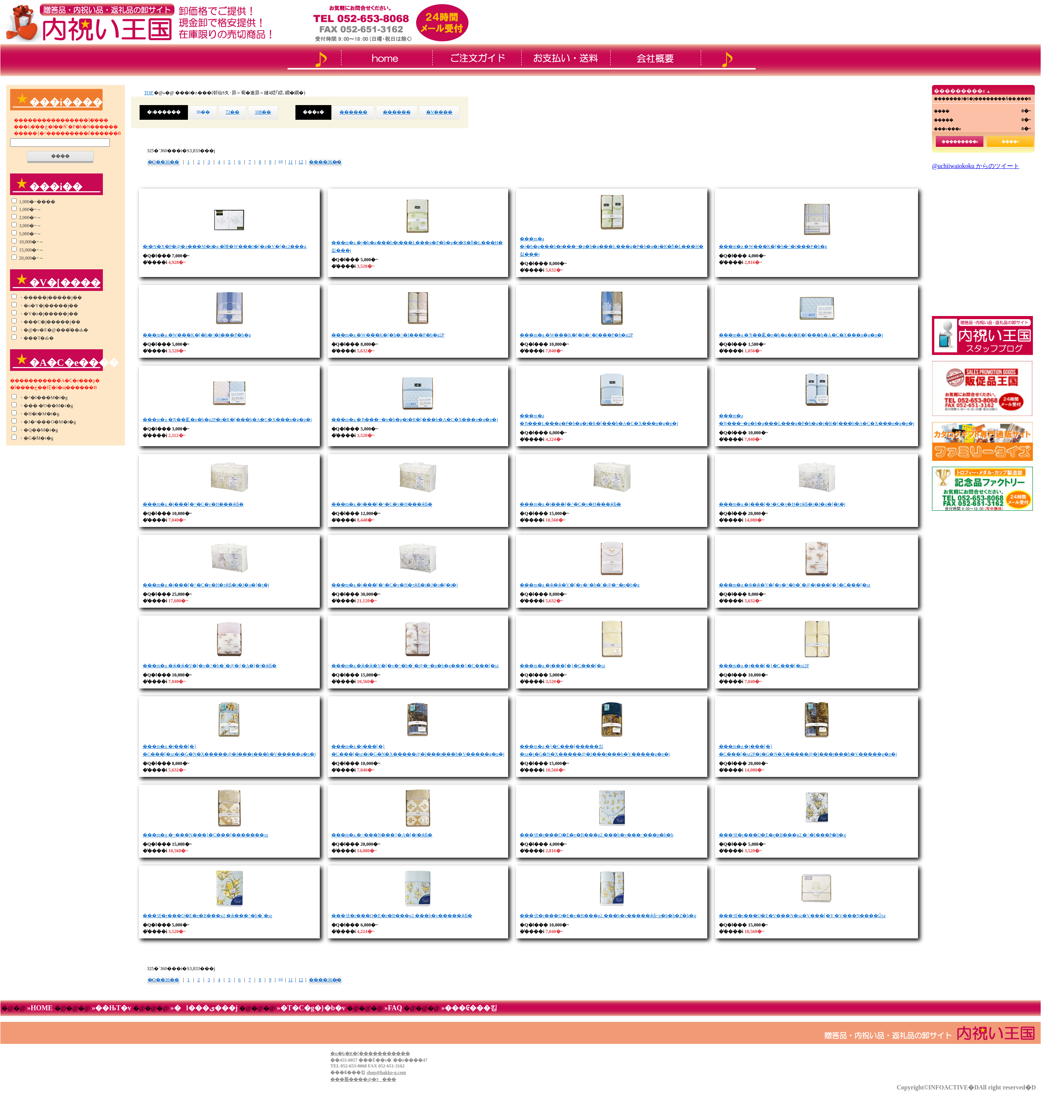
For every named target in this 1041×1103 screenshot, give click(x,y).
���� (60, 156)
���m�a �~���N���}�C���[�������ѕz (205, 835)
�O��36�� (163, 162)
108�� (263, 112)
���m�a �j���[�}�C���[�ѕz (562, 665)
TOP (149, 92)
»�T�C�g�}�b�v (311, 1008)
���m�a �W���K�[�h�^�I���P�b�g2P (388, 335)
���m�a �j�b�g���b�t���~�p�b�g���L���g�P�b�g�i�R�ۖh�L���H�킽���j (611, 246)
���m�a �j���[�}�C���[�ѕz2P (764, 665)
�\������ (164, 112)
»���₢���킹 (468, 1008)
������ (353, 112)
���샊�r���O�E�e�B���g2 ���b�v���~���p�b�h (596, 835)
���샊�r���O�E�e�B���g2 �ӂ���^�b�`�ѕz (207, 915)
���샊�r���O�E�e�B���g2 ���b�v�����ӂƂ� (401, 915)
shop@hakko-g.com (386, 1072)
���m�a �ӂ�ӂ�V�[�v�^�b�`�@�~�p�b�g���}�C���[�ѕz (415, 665)
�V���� (439, 112)
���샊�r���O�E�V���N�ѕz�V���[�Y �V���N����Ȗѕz (802, 915)
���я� (313, 112)
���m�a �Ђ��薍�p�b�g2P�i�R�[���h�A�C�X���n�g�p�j (227, 419)
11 (290, 162)
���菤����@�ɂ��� (363, 1079)
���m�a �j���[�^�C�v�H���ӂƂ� (193, 504)
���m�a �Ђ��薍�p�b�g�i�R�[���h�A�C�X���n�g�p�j (801, 335)
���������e (960, 141)
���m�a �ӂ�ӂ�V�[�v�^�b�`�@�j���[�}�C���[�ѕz (794, 585)
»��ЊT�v (111, 1008)
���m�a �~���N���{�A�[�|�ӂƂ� (382, 835)
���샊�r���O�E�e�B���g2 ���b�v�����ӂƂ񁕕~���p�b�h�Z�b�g (608, 915)
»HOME (40, 1008)
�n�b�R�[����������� (370, 1053)
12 (301, 162)
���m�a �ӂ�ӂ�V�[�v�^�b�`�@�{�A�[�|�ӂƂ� (209, 665)
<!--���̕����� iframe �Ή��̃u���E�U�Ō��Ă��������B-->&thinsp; (982, 237)
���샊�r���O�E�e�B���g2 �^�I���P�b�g (782, 835)
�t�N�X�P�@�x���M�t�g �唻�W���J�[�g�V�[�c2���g (224, 246)
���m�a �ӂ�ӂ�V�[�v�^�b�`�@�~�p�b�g (580, 585)
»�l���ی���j (204, 1008)
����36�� (325, 162)
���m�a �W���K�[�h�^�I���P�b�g (773, 246)
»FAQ (393, 1008)
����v (1010, 141)
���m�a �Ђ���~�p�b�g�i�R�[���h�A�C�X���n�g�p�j (414, 419)
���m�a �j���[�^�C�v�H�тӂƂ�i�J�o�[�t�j (782, 504)
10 (280, 162)
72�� (232, 112)
